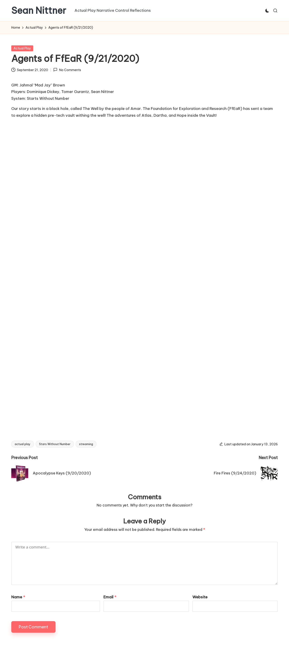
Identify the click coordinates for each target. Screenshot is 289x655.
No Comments (67, 70)
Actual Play (22, 48)
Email (109, 597)
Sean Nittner (38, 11)
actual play (22, 444)
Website (199, 597)
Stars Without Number (54, 444)
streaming (86, 444)
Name (18, 597)
